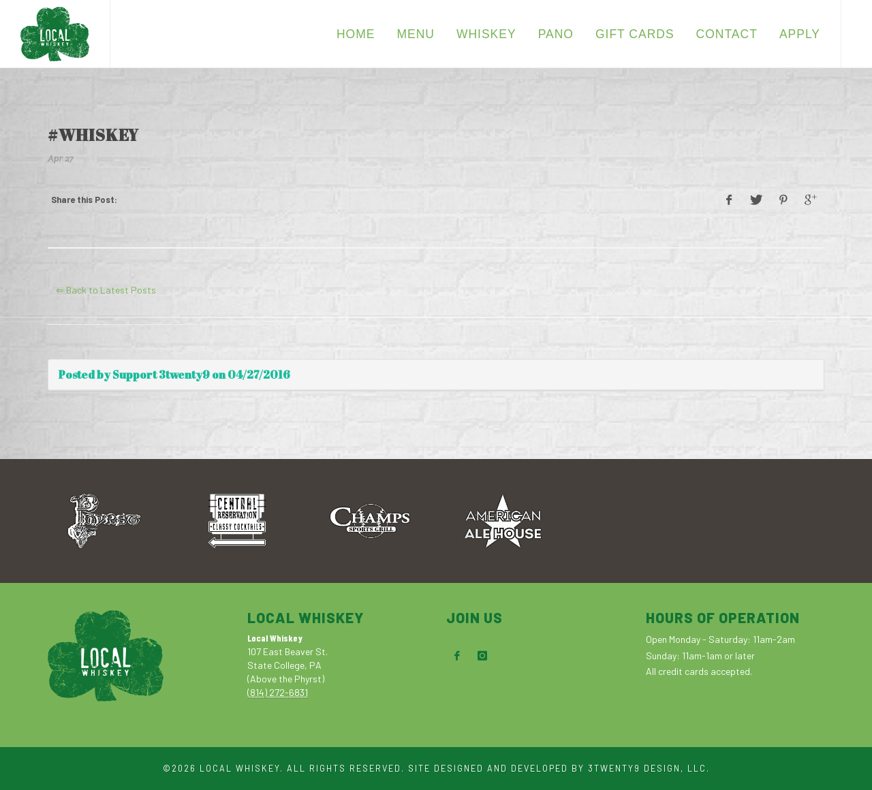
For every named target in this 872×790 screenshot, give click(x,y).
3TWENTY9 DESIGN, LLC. (649, 768)
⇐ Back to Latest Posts (106, 290)
